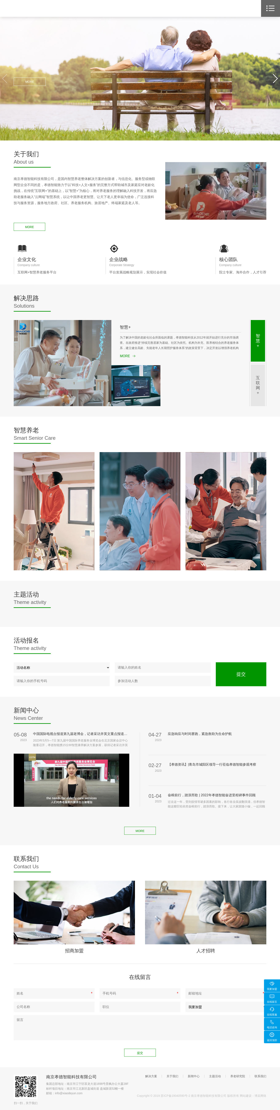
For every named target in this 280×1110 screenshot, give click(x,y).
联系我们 (260, 1076)
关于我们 (172, 1076)
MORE (29, 81)
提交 (241, 674)
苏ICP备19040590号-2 (175, 1095)
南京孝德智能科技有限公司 (71, 1077)
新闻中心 (194, 1076)
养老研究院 (237, 1076)
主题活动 (215, 1076)
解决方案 (151, 1076)
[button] (275, 78)
